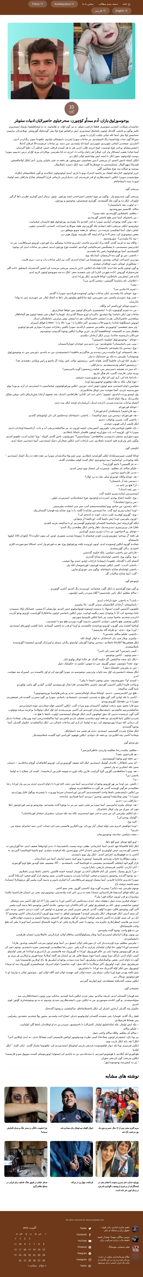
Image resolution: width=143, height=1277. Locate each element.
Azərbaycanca (64, 4)
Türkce (37, 4)
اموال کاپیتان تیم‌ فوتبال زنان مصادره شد (77, 1128)
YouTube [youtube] (85, 1240)
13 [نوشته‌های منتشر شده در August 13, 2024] (39, 1249)
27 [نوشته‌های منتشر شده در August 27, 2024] (39, 1260)
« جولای (42, 1265)
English (122, 10)
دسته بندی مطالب (108, 4)
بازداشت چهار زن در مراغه (82, 1182)
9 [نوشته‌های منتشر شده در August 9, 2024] (25, 1244)
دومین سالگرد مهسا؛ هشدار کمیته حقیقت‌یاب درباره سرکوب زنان (113, 1238)
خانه (127, 4)
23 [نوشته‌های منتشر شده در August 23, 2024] (25, 1255)
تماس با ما (87, 4)
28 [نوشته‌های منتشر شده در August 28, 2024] (34, 1260)
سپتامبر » (32, 1265)
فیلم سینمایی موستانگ (119, 1247)
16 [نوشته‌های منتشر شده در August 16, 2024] (25, 1249)
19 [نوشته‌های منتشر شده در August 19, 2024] (44, 1255)
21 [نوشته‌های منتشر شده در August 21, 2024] (34, 1255)
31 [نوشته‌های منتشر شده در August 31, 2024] (20, 1260)
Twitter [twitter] (86, 1228)
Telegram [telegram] (84, 1253)
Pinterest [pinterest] (85, 1247)
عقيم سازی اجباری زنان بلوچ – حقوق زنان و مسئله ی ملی (115, 1228)
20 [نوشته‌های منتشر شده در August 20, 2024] (39, 1255)
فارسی (100, 10)
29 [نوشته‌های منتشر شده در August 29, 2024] (29, 1260)
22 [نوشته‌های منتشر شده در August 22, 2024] (29, 1255)
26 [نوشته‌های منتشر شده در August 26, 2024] (44, 1260)
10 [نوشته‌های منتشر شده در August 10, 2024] (20, 1244)
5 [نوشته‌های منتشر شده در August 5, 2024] (43, 1244)
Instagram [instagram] (84, 1259)
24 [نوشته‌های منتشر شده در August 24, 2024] (20, 1255)
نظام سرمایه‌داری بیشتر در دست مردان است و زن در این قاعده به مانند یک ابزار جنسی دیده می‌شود (114, 1259)
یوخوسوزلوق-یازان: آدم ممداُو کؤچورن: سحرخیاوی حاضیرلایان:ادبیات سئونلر (71, 121)
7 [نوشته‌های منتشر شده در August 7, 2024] (34, 1244)
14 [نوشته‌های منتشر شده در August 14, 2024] (34, 1249)
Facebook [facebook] (84, 1234)
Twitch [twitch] (86, 1265)
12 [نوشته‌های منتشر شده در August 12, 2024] (44, 1249)
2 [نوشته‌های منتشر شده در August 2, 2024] (25, 1238)
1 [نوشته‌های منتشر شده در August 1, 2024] (29, 1238)
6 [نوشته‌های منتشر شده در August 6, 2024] (39, 1244)
